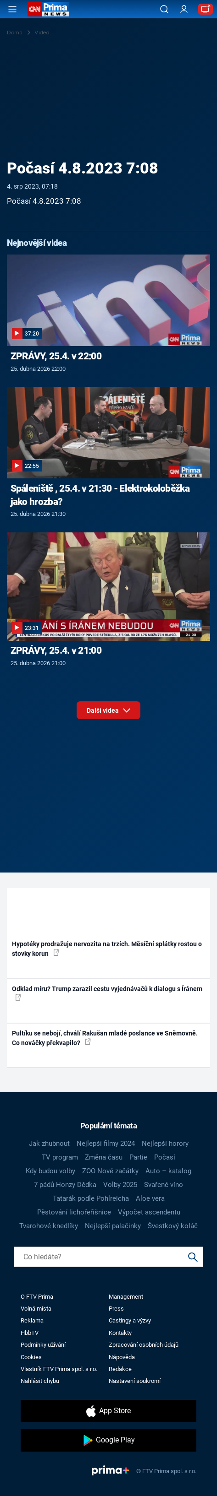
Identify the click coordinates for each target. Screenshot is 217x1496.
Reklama (32, 1320)
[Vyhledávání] (164, 9)
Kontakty (120, 1332)
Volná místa (36, 1308)
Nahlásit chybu (40, 1380)
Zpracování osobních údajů (143, 1344)
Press (116, 1308)
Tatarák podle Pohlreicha (91, 1198)
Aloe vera (150, 1198)
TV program (60, 1157)
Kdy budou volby (50, 1171)
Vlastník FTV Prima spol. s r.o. (59, 1369)
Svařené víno (163, 1185)
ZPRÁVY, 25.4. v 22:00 (56, 356)
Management (126, 1296)
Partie (138, 1157)
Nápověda (122, 1357)
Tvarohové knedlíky (48, 1226)
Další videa (108, 713)
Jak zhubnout (49, 1143)
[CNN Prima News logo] (48, 9)
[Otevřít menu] (12, 9)
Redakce (120, 1369)
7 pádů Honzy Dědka (65, 1185)
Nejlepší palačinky (113, 1226)
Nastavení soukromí (135, 1380)
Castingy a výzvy (130, 1320)
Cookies (31, 1357)
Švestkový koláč (173, 1226)
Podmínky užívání (43, 1344)
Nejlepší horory (165, 1143)
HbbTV (30, 1332)
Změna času (103, 1157)
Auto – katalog (168, 1171)
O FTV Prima (37, 1296)
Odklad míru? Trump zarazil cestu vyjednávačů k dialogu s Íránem (107, 993)
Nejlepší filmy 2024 (106, 1143)
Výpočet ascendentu (149, 1212)
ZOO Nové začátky (110, 1171)
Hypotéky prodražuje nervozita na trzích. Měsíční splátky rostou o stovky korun (107, 948)
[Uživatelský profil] (184, 9)
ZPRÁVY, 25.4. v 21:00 (56, 650)
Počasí (164, 1157)
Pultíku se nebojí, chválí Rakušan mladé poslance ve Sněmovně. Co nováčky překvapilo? (105, 1038)
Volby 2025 (120, 1185)
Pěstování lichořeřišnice (74, 1212)
